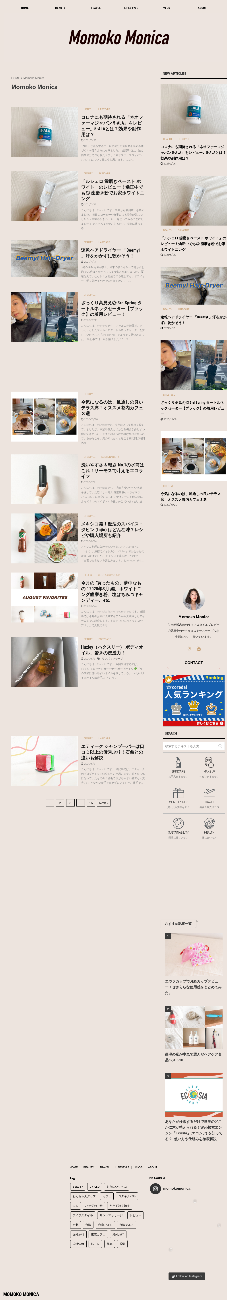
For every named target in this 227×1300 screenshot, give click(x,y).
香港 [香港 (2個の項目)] (122, 1244)
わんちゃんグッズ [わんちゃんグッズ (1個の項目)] (84, 1196)
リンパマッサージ (112, 658)
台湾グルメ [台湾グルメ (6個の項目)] (126, 1225)
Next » (104, 803)
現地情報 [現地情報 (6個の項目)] (78, 1244)
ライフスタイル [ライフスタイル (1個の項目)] (83, 1215)
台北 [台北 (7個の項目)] (75, 1225)
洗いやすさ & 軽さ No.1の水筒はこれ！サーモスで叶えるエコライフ (112, 470)
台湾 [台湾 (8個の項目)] (88, 1225)
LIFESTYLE (131, 8)
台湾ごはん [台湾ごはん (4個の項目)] (105, 1225)
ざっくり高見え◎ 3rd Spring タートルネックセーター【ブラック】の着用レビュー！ (112, 308)
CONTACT (194, 663)
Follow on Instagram (187, 1276)
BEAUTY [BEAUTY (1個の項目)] (78, 1186)
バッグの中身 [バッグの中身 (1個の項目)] (94, 1205)
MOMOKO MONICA (21, 1294)
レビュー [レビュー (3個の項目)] (135, 1215)
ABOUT (202, 8)
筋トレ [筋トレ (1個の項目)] (95, 1244)
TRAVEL (96, 8)
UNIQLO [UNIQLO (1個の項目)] (94, 1186)
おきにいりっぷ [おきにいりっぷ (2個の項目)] (117, 1186)
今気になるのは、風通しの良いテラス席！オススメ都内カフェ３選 (112, 407)
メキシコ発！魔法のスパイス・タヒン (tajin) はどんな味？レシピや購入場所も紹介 (112, 529)
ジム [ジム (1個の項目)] (75, 1205)
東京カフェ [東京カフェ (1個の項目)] (98, 1234)
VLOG (166, 8)
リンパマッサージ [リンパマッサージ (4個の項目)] (111, 1215)
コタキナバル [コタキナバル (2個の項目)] (127, 1196)
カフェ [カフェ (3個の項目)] (107, 1196)
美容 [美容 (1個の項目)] (110, 1244)
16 (91, 803)
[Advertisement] (78, 368)
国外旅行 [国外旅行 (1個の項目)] (78, 1234)
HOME (25, 8)
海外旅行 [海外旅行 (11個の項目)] (118, 1234)
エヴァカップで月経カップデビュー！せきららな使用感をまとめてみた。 (193, 987)
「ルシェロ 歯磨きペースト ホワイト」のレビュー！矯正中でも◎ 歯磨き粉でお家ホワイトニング (193, 244)
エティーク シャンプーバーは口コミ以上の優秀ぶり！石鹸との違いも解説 (112, 752)
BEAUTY (60, 8)
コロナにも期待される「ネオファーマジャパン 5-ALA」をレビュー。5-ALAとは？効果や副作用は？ (193, 153)
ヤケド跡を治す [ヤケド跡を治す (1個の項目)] (120, 1205)
